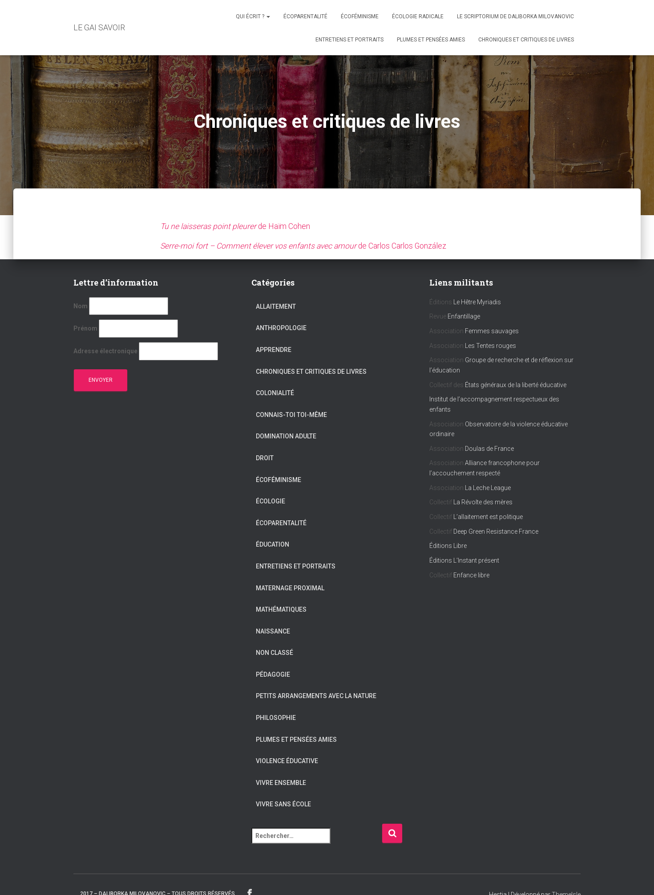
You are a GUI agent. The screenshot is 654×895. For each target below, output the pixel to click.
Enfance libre (471, 574)
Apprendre (273, 349)
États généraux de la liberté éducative (515, 384)
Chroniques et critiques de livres (526, 40)
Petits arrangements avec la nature (316, 695)
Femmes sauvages (492, 330)
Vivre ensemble (281, 782)
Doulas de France (489, 448)
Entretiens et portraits (349, 40)
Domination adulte (286, 436)
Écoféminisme (360, 16)
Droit (265, 457)
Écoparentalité (305, 16)
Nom (80, 305)
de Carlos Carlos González (306, 245)
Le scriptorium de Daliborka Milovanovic (515, 16)
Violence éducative (287, 760)
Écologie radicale (418, 16)
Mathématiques (281, 609)
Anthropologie (281, 327)
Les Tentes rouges (490, 345)
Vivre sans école (283, 804)
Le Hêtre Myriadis (477, 301)
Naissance (273, 630)
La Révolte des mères (483, 502)
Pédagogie (273, 674)
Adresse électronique (105, 350)
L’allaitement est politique (488, 516)
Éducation (272, 544)
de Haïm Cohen (236, 226)
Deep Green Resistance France (495, 531)
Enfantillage (464, 316)
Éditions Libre (448, 545)
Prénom (85, 328)
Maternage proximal (290, 587)
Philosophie (276, 717)
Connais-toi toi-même (291, 414)
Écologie (270, 501)
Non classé (274, 652)
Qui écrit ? (253, 16)
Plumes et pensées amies (431, 40)
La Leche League (488, 487)
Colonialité (275, 392)
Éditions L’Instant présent (464, 560)
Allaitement (276, 306)
